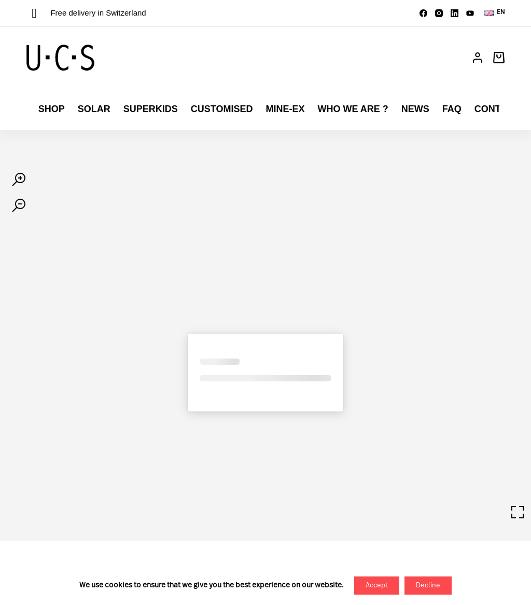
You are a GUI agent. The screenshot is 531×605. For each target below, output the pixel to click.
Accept (377, 585)
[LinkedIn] (454, 13)
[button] (494, 13)
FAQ (452, 109)
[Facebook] (423, 13)
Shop (51, 109)
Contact (497, 109)
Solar (94, 109)
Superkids (150, 109)
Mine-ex (285, 109)
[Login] (477, 57)
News (415, 109)
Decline (428, 585)
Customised (222, 109)
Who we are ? (352, 109)
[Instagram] (439, 13)
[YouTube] (470, 13)
